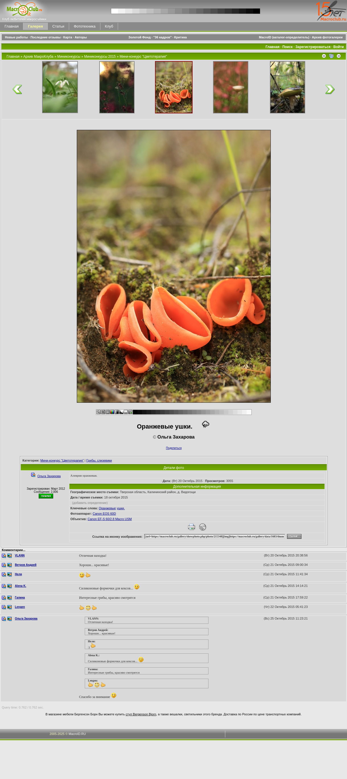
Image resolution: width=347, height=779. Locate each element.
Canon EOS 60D (104, 513)
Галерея (35, 26)
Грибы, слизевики (99, 460)
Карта (67, 37)
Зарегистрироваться (313, 47)
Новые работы (16, 37)
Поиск (287, 47)
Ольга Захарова (49, 476)
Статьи (58, 26)
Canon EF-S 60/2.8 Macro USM (110, 519)
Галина (20, 597)
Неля (18, 574)
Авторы (81, 37)
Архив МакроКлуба (38, 57)
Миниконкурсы (68, 57)
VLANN (19, 555)
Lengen (20, 606)
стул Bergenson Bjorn (141, 714)
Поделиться (173, 448)
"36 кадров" (162, 37)
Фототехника (84, 26)
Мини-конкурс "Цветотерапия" (143, 57)
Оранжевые (107, 508)
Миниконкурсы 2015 (100, 57)
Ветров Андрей (25, 564)
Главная (11, 26)
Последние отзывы (45, 37)
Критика (180, 37)
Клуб (109, 26)
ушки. (121, 508)
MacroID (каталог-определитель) (284, 37)
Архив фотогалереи (328, 37)
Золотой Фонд (140, 37)
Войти (338, 47)
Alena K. (20, 585)
